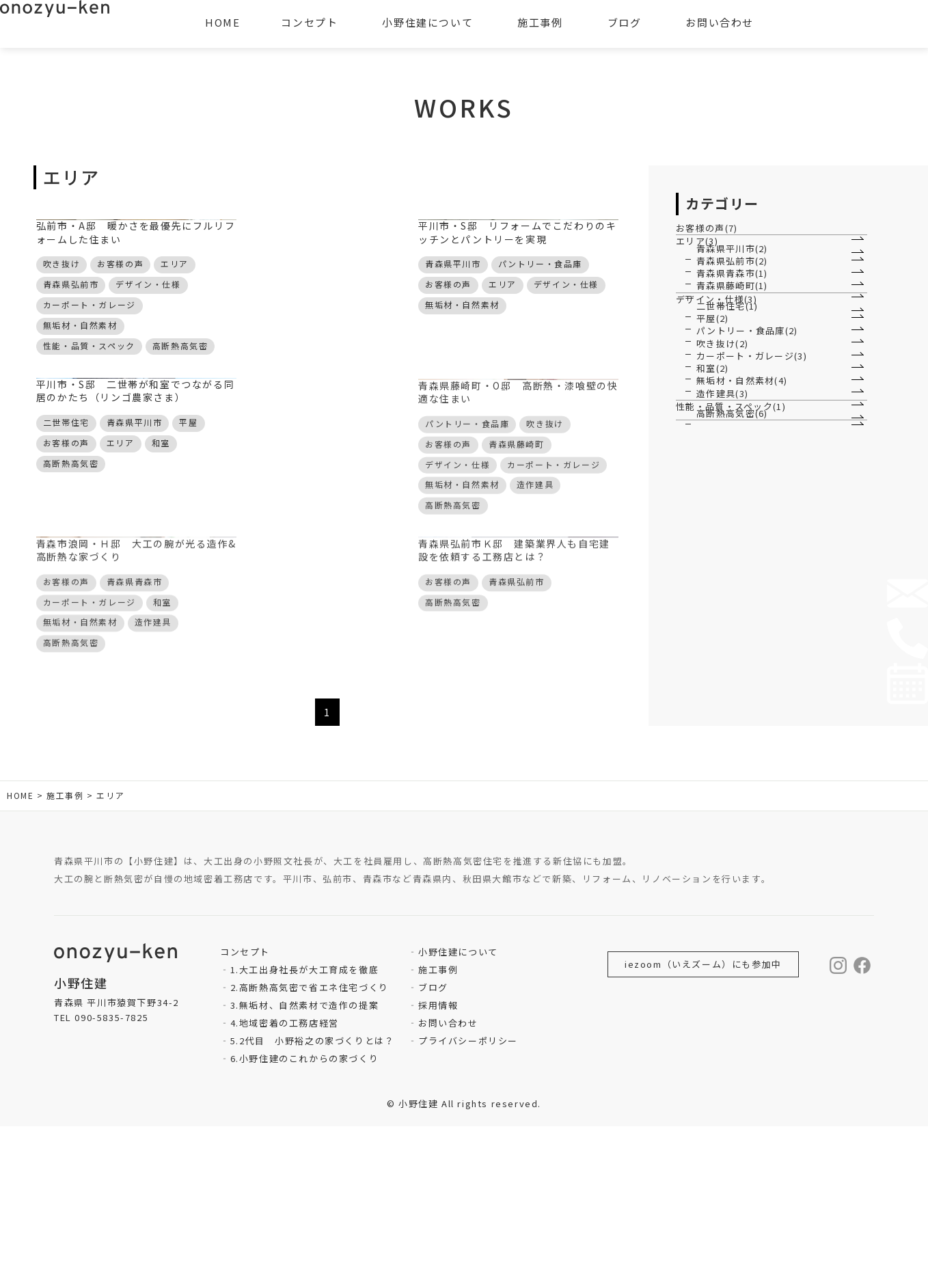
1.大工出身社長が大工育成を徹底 (304, 1119)
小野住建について (458, 1101)
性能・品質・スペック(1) (739, 739)
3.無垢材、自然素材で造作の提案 (304, 1154)
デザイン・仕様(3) (724, 438)
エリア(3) (704, 273)
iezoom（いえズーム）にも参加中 (703, 1113)
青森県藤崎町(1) (732, 403)
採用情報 (438, 1154)
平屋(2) (713, 500)
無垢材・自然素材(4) (743, 670)
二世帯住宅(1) (728, 467)
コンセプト (309, 22)
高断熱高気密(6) (732, 768)
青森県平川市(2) (732, 301)
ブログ (433, 1136)
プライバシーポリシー (468, 1190)
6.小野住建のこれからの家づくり (304, 1208)
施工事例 (438, 1119)
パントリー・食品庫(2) (748, 534)
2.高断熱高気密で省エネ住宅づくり (309, 1136)
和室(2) (713, 637)
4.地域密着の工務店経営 (284, 1172)
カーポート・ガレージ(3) (753, 603)
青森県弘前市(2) (732, 335)
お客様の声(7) (714, 238)
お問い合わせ (448, 1172)
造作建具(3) (723, 704)
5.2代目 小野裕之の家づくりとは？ (312, 1190)
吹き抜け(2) (723, 568)
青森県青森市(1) (732, 369)
